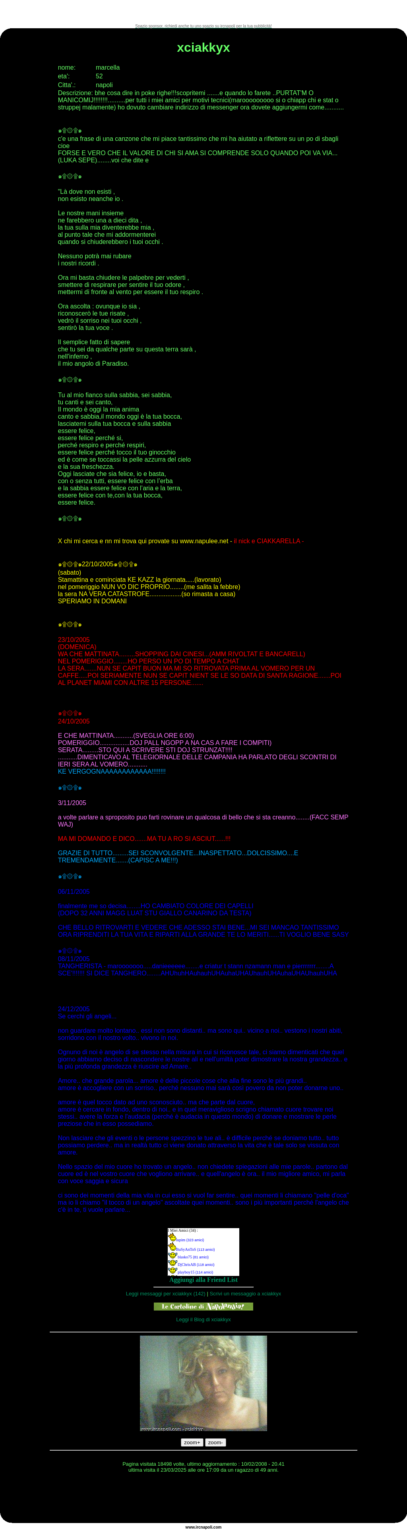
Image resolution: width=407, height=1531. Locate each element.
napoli (206, 1527)
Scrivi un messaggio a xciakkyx (245, 1294)
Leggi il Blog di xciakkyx (203, 1319)
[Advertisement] (203, 12)
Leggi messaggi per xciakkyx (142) (165, 1294)
